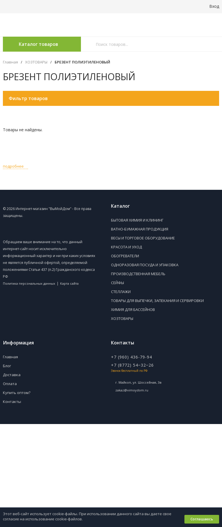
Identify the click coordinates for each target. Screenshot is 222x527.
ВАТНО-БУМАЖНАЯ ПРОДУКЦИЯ (139, 229)
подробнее (15, 166)
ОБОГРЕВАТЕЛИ (125, 255)
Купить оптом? (16, 392)
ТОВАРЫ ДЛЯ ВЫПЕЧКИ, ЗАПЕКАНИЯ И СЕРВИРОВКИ (157, 300)
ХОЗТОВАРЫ (36, 62)
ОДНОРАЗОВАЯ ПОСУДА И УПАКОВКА (144, 264)
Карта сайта (69, 283)
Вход (211, 6)
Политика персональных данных (29, 283)
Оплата (10, 383)
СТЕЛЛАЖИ (121, 291)
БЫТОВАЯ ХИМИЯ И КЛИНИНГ (137, 220)
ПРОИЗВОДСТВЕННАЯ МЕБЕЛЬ (138, 273)
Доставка (12, 374)
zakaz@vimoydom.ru (131, 390)
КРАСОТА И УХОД (126, 247)
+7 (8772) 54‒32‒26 (132, 365)
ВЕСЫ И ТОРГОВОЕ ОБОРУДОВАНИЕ (143, 238)
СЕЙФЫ (117, 282)
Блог (7, 365)
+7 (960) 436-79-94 (131, 357)
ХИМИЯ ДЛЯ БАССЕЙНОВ (133, 309)
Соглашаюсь (201, 519)
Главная (10, 62)
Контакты (12, 401)
